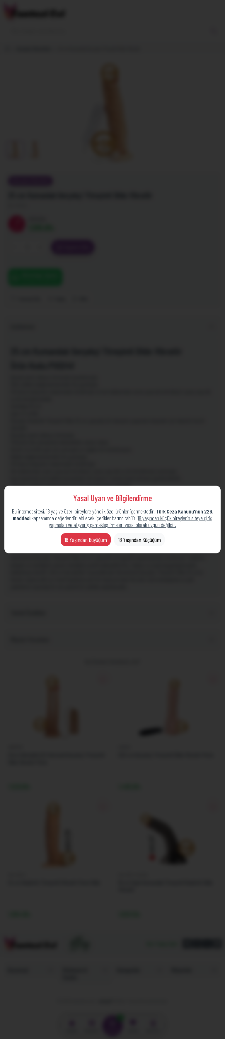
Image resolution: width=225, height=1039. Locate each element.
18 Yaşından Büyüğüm (85, 539)
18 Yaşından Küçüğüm (139, 539)
